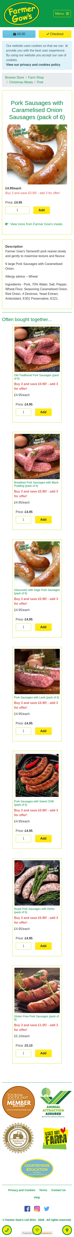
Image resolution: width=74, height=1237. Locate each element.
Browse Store (14, 77)
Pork (40, 82)
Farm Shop (36, 77)
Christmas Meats (21, 82)
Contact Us (58, 1190)
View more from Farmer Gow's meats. (34, 224)
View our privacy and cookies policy (33, 64)
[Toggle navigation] (62, 13)
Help (37, 1197)
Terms (43, 1190)
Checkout (55, 34)
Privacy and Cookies (21, 1190)
